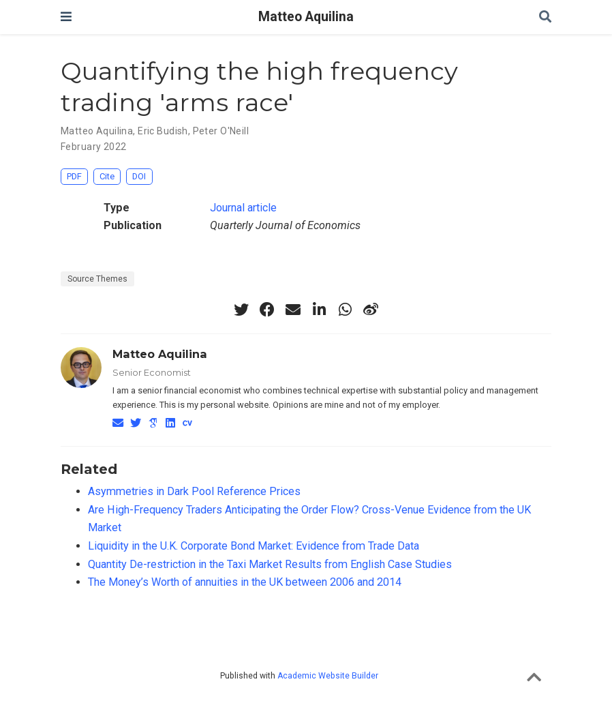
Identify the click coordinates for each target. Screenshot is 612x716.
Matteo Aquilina (306, 17)
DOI (139, 176)
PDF (74, 176)
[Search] (545, 17)
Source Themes (97, 279)
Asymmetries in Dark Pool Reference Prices (194, 491)
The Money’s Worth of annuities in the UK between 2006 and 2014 (244, 582)
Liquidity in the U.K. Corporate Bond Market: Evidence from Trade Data (253, 545)
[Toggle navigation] (66, 17)
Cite (107, 176)
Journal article (243, 207)
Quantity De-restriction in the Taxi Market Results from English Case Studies (270, 564)
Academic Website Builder (327, 676)
